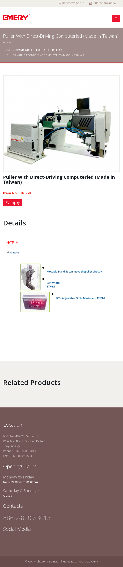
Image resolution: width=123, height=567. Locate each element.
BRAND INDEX (23, 50)
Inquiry (13, 203)
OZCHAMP (91, 561)
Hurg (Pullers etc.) (49, 50)
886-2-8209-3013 (73, 3)
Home (7, 50)
